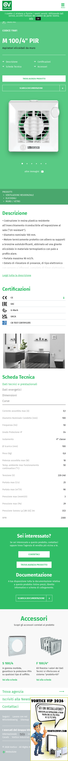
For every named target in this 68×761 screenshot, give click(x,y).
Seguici (6, 716)
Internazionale (9, 734)
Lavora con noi (20, 716)
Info (31, 19)
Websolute (9, 751)
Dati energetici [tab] (11, 389)
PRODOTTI (7, 192)
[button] (34, 88)
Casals (5, 737)
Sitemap (25, 719)
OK (38, 18)
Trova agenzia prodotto (34, 79)
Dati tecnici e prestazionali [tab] (19, 384)
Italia (22, 734)
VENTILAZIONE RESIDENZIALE (20, 195)
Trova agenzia (33, 691)
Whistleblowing (10, 719)
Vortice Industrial (20, 737)
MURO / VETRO (13, 201)
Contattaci (34, 554)
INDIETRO (11, 22)
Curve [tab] (6, 401)
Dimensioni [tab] (9, 395)
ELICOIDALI (11, 198)
